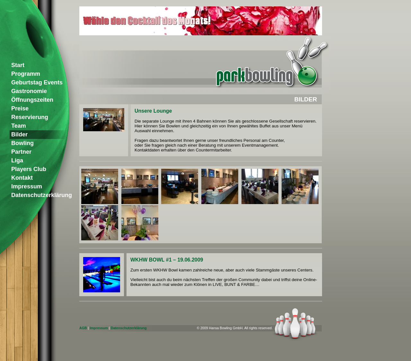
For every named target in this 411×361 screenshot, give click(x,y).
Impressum (99, 328)
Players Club (28, 169)
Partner (21, 152)
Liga (17, 160)
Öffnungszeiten (32, 100)
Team (18, 126)
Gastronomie (29, 91)
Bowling (22, 143)
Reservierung (29, 117)
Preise (20, 108)
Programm (25, 74)
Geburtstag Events (37, 82)
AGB (83, 328)
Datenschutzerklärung (129, 328)
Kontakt (22, 178)
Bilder (19, 134)
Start (17, 65)
